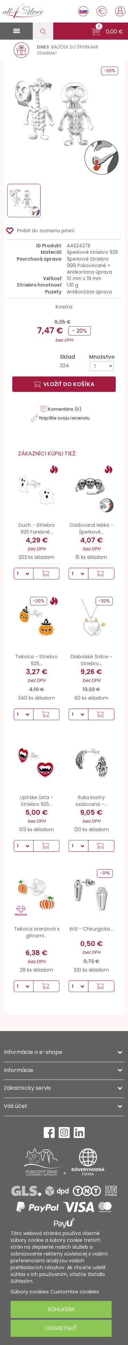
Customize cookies (74, 1291)
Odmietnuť (61, 1328)
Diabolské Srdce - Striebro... (91, 660)
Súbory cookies (30, 1291)
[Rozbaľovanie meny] (102, 11)
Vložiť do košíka (64, 384)
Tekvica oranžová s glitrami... (36, 932)
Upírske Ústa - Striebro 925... (36, 801)
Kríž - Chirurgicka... (91, 928)
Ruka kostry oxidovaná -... (91, 801)
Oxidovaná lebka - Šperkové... (91, 528)
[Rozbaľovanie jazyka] (83, 11)
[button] (107, 32)
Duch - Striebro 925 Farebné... (36, 528)
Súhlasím (61, 1309)
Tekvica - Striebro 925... (36, 660)
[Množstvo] (102, 366)
